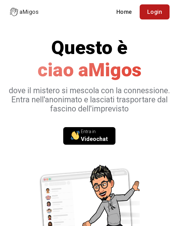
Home (124, 11)
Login (154, 11)
